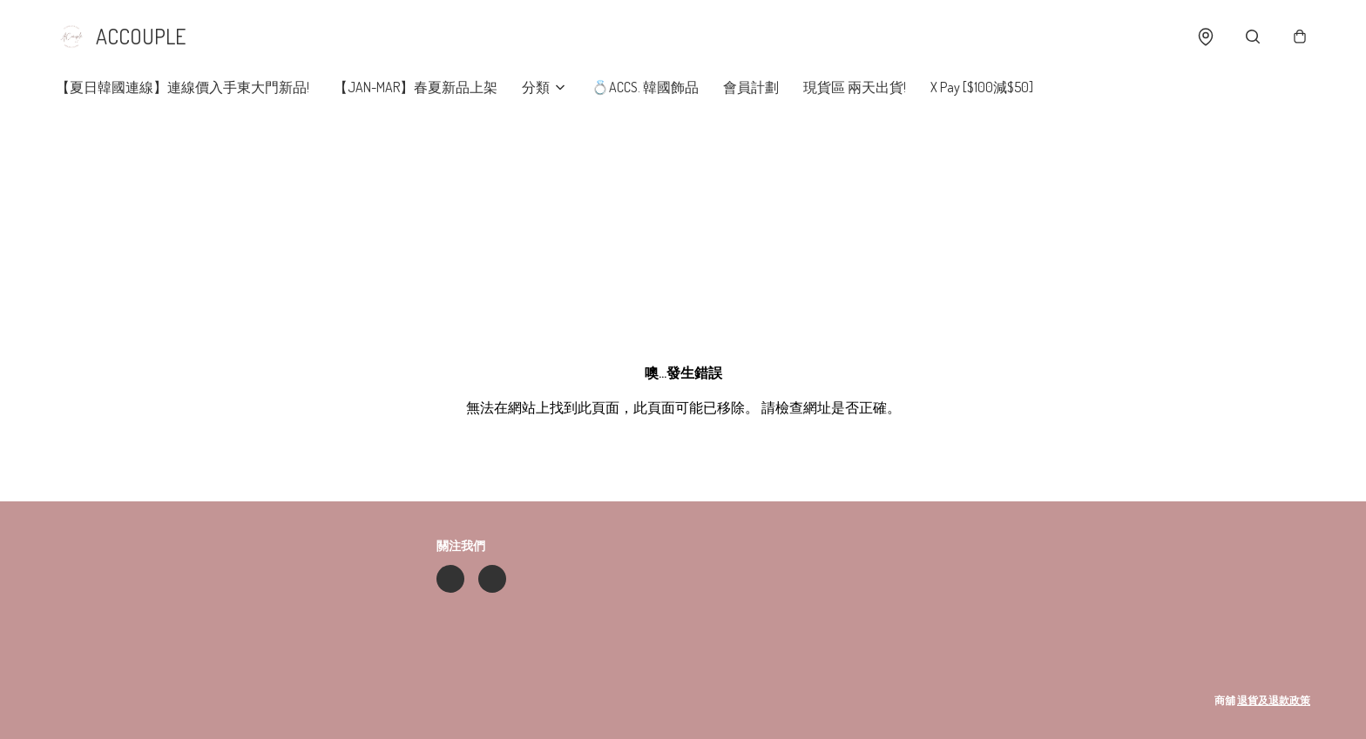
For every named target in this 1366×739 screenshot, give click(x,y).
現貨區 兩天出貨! (854, 87)
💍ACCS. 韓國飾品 (645, 87)
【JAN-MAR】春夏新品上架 (415, 87)
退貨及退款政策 (1273, 700)
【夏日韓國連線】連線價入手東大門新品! (182, 87)
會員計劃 (751, 87)
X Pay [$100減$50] (981, 87)
